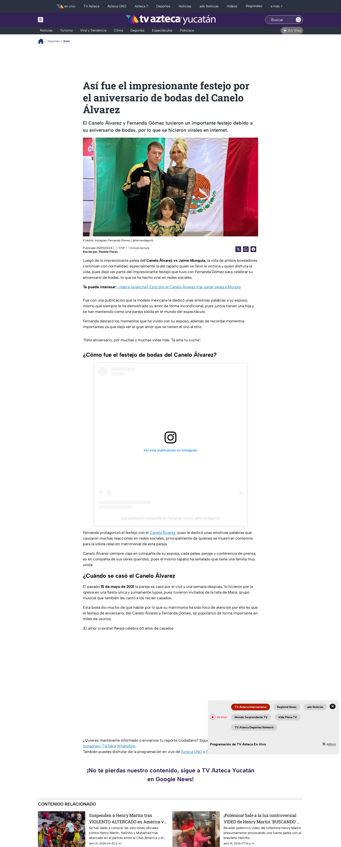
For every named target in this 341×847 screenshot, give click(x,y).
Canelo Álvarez (162, 532)
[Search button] (298, 19)
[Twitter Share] (238, 249)
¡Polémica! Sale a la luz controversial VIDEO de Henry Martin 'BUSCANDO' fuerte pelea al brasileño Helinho (260, 818)
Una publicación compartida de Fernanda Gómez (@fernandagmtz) (170, 518)
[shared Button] (246, 249)
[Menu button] (57, 19)
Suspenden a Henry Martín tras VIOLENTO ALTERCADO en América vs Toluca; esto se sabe (127, 818)
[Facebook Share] (253, 249)
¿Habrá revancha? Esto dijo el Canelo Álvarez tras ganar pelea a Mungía (179, 287)
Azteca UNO (191, 751)
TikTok (108, 746)
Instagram (91, 746)
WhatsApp (126, 746)
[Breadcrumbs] (43, 41)
